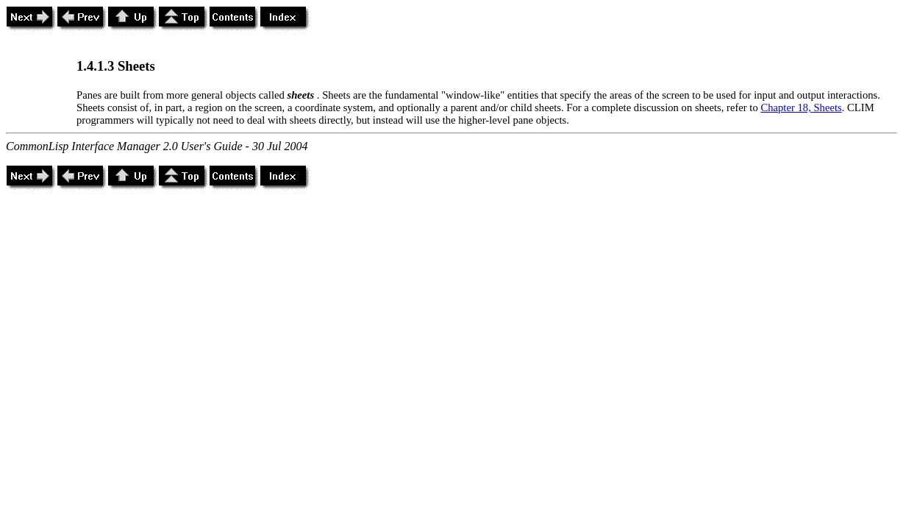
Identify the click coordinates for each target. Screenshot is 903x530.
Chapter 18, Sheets (800, 107)
